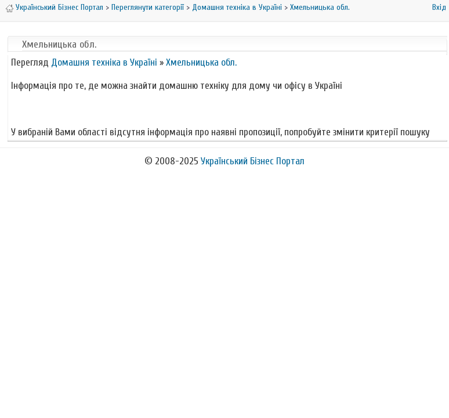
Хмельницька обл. (320, 7)
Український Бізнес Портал (59, 7)
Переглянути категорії (147, 7)
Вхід (439, 7)
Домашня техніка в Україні (237, 7)
